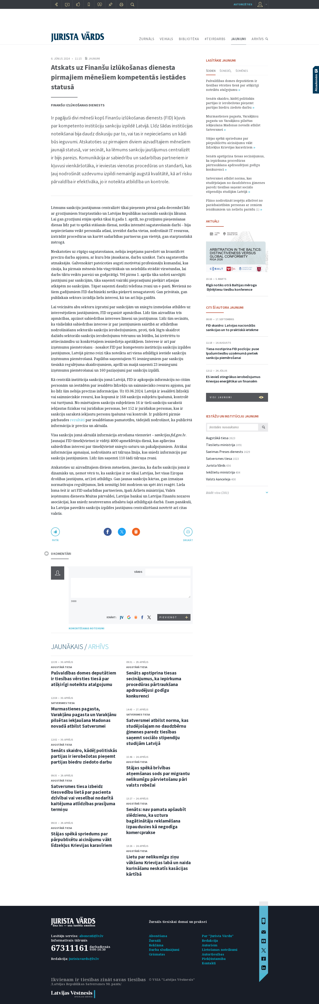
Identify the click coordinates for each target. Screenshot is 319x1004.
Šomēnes (241, 71)
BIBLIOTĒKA (189, 39)
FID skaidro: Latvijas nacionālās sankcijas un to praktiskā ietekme (232, 327)
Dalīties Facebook (108, 532)
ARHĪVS (258, 39)
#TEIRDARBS (215, 39)
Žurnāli (155, 940)
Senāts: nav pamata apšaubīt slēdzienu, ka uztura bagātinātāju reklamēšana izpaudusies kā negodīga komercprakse (156, 820)
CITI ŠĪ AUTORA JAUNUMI (224, 307)
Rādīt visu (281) (237, 493)
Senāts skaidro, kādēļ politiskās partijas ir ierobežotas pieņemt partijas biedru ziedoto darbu (84, 756)
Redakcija (210, 940)
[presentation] (169, 605)
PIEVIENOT (168, 617)
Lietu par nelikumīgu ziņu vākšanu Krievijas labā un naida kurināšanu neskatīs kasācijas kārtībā (158, 865)
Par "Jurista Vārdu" (218, 936)
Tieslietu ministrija (220, 445)
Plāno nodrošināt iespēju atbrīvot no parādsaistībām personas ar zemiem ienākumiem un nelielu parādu (234, 204)
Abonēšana (158, 936)
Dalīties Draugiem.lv (136, 532)
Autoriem (210, 945)
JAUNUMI (238, 39)
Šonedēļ (225, 71)
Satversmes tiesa (63, 703)
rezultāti (77, 419)
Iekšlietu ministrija (220, 472)
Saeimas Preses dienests (224, 451)
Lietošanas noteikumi (220, 949)
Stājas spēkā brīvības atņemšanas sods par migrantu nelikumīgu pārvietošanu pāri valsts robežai (158, 776)
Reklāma (156, 945)
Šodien (211, 71)
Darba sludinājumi (164, 949)
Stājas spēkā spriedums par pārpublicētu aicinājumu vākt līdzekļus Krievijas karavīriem (81, 839)
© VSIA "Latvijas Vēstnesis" (172, 979)
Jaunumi (94, 58)
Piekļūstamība (214, 959)
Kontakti (209, 963)
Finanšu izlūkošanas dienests (78, 105)
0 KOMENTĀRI (61, 553)
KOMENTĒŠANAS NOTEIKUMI (86, 628)
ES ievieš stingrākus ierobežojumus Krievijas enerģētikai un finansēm (233, 378)
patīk (55, 540)
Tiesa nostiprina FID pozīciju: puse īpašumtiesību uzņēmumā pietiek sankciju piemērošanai (232, 353)
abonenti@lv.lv (91, 936)
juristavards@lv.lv (84, 959)
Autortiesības (213, 954)
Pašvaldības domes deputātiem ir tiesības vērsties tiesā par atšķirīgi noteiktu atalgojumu (83, 678)
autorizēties (243, 4)
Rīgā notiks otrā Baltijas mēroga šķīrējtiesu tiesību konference (231, 287)
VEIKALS (166, 39)
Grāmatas (157, 954)
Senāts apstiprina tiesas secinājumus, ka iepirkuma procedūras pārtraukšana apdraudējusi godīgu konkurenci (153, 684)
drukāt (188, 540)
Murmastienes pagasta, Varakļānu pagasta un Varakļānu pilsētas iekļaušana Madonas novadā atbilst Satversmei (84, 717)
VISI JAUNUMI (237, 397)
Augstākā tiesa (61, 667)
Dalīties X (122, 532)
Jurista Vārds (216, 465)
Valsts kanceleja (218, 479)
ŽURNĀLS (146, 39)
